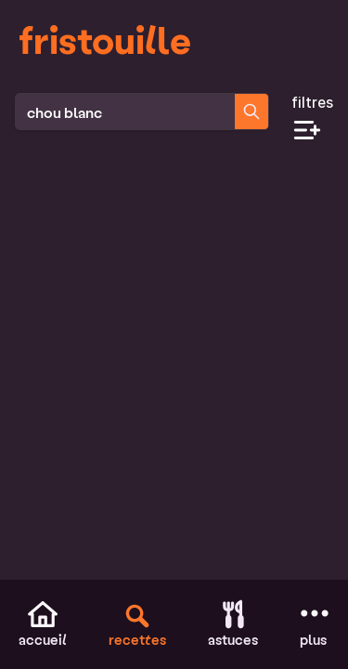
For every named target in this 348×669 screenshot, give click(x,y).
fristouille (105, 39)
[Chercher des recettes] (251, 111)
